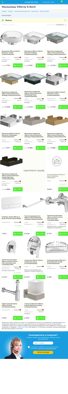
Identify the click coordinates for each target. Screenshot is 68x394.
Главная (4, 11)
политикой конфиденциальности (47, 348)
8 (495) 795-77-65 (31, 2)
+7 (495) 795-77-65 (22, 327)
